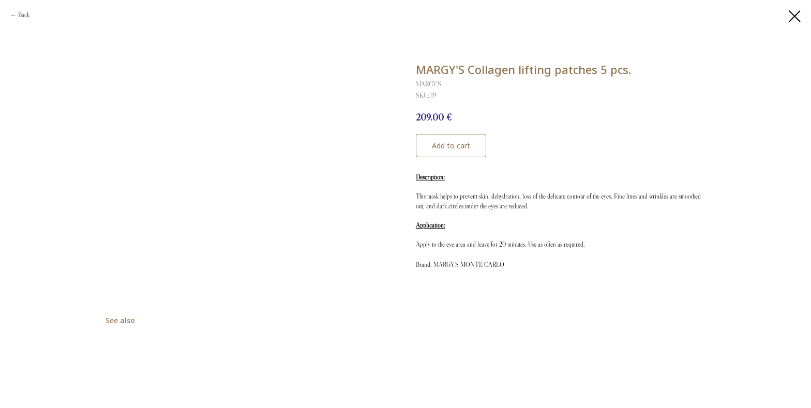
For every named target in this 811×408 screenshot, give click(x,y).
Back (23, 15)
